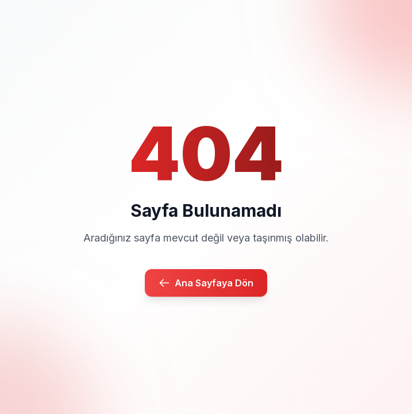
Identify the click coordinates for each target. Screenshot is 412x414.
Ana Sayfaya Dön (206, 283)
